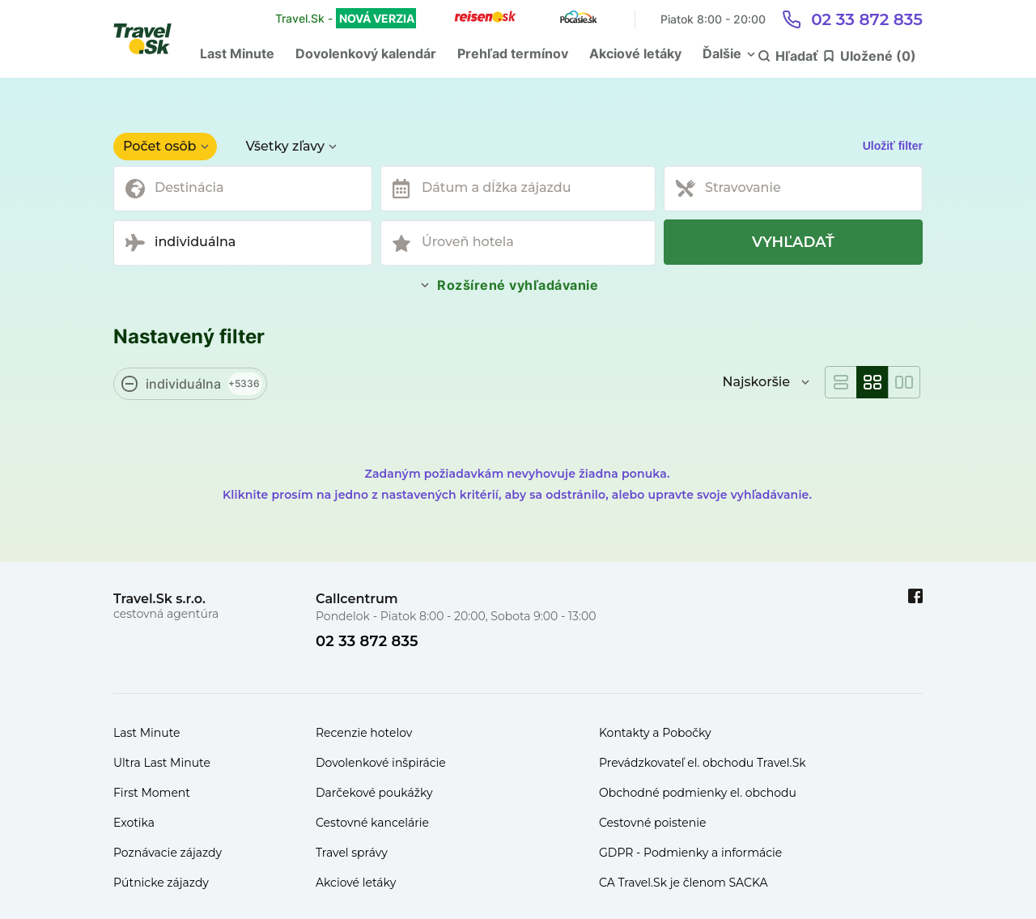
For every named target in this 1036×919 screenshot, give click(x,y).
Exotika (134, 822)
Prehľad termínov (512, 53)
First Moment (151, 792)
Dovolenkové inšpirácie (381, 762)
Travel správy (352, 852)
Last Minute (237, 53)
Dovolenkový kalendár (365, 53)
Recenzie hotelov (364, 732)
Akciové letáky (635, 53)
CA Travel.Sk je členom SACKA (683, 882)
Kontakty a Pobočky (655, 732)
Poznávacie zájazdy (167, 852)
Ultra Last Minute (161, 762)
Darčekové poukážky (374, 792)
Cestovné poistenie (653, 822)
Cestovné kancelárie (372, 822)
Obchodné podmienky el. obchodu (697, 792)
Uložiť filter (893, 145)
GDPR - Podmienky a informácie (690, 852)
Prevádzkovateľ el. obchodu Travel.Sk (702, 762)
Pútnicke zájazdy (161, 882)
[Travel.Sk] (151, 39)
